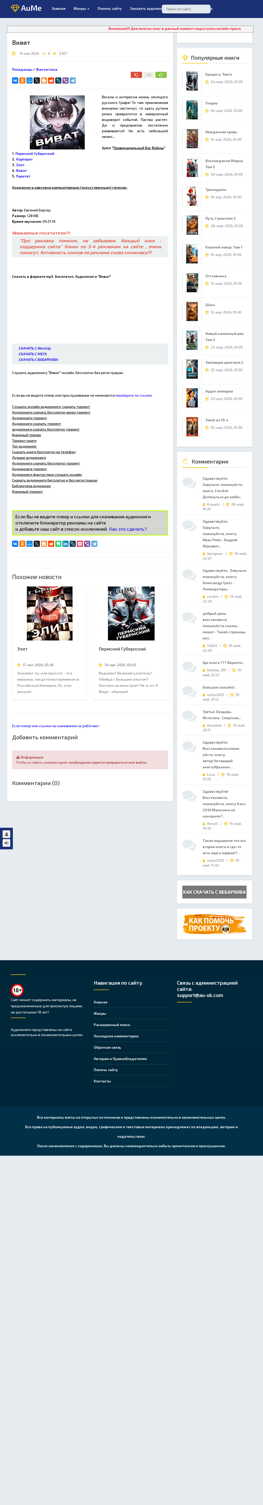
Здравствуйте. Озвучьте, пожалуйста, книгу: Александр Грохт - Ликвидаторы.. (225, 579)
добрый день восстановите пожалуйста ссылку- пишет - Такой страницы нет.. (224, 625)
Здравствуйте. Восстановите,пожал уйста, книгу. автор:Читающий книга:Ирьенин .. (221, 754)
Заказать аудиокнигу (149, 8)
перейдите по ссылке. (134, 395)
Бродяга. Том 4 (218, 74)
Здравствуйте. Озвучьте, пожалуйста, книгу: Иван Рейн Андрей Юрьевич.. (221, 533)
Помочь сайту (106, 1069)
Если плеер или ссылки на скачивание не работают (55, 726)
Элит (22, 648)
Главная (58, 8)
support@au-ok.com (200, 995)
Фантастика (46, 69)
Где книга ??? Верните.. (223, 662)
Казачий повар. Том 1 (223, 247)
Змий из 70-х (216, 420)
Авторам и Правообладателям (120, 1058)
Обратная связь (107, 1047)
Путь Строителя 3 (220, 218)
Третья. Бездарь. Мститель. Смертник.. (222, 714)
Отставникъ (216, 276)
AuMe (26, 8)
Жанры (81, 8)
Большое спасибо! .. (220, 687)
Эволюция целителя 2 (224, 362)
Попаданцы (22, 69)
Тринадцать (216, 189)
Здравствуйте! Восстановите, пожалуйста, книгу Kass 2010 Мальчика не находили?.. (224, 803)
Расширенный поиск (112, 1024)
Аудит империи (219, 391)
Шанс (210, 304)
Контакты (102, 1081)
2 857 (63, 53)
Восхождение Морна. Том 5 (224, 163)
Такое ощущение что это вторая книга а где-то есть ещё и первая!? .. (224, 846)
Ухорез (211, 103)
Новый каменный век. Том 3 (225, 336)
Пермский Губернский (122, 648)
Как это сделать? (128, 529)
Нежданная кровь (221, 132)
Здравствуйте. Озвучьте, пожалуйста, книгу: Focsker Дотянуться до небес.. (223, 487)
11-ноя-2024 (29, 53)
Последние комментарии (116, 1036)
